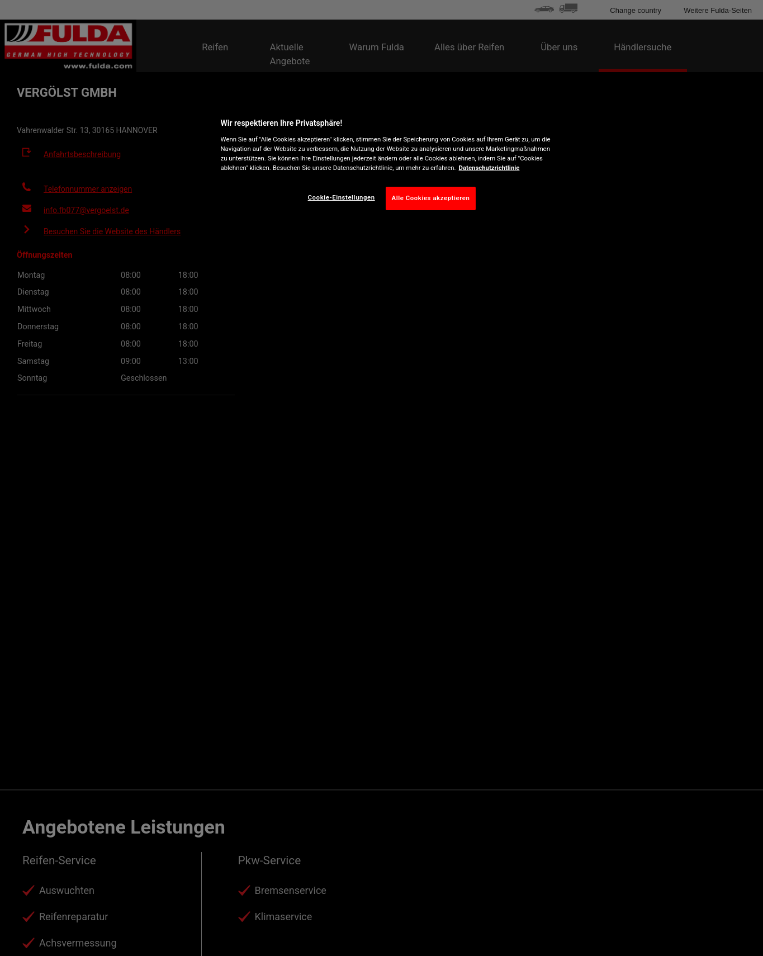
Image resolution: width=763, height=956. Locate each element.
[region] (385, 162)
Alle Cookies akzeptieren (431, 198)
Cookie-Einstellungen (341, 197)
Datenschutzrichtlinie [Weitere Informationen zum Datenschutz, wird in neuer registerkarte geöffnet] (489, 168)
